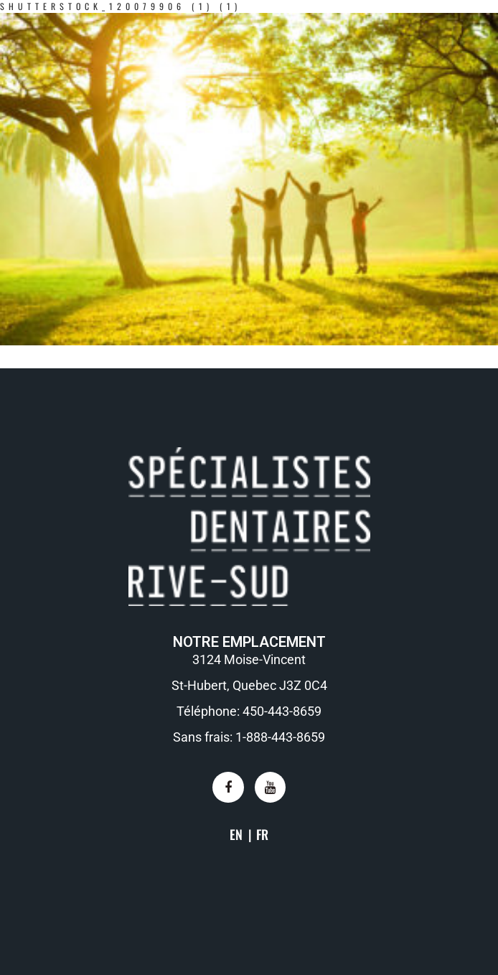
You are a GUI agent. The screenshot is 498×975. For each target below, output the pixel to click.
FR (262, 834)
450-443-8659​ (282, 711)
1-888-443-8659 (280, 737)
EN (236, 834)
